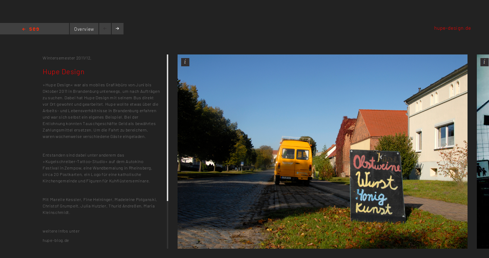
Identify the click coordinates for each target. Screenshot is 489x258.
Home (30, 29)
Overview (84, 29)
